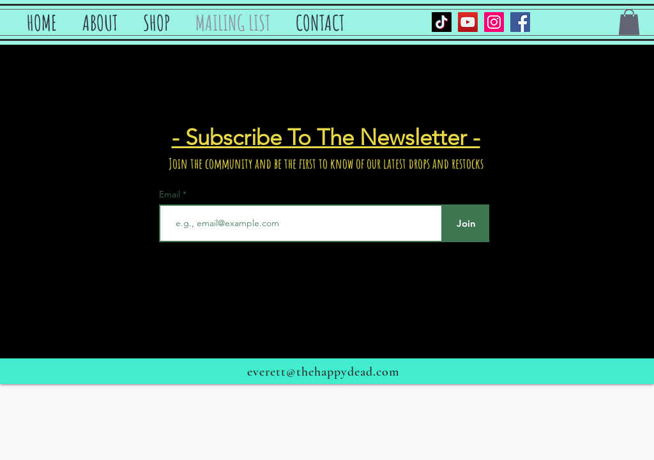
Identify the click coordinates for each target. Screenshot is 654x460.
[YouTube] (468, 22)
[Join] (466, 223)
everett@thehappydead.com (323, 371)
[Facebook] (520, 22)
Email (171, 194)
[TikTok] (442, 22)
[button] (629, 22)
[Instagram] (494, 22)
